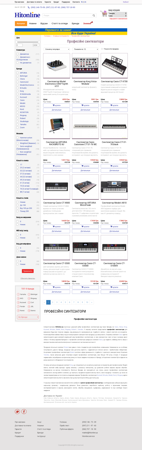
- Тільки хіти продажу (110, 49)
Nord (22, 109)
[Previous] (44, 302)
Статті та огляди (44, 429)
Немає (22, 202)
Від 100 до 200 (26, 208)
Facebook (24, 411)
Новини (40, 426)
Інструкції (41, 436)
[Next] (92, 302)
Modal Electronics (27, 85)
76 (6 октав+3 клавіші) (29, 189)
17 (21, 165)
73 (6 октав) (24, 186)
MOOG (22, 106)
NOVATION (24, 112)
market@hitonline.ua (90, 433)
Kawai (22, 310)
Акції (39, 422)
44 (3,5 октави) (26, 177)
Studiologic (24, 121)
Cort (32, 302)
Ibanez (33, 310)
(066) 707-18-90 (68, 7)
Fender (22, 306)
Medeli (22, 103)
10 (87, 302)
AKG (21, 298)
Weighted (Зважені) (28, 143)
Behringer (24, 76)
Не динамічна (25, 63)
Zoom (22, 127)
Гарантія (48, 2)
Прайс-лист (64, 426)
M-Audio (23, 88)
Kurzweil (23, 97)
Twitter (17, 411)
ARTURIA (23, 73)
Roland (22, 118)
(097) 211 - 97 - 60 (89, 426)
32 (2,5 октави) (26, 171)
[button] (21, 23)
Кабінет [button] (126, 2)
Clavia (22, 79)
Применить (27, 271)
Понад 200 (24, 211)
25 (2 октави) (25, 168)
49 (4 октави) (25, 180)
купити (56, 105)
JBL (32, 306)
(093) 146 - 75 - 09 (89, 422)
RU (82, 2)
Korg (22, 91)
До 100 (23, 205)
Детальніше (56, 110)
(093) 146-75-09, (38, 7)
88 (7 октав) (24, 192)
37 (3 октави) (25, 174)
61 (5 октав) (24, 183)
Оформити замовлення (118, 18)
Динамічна (24, 54)
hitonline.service (88, 436)
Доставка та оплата (34, 2)
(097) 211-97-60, (53, 7)
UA (85, 2)
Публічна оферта (66, 429)
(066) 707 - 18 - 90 (89, 429)
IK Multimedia (25, 94)
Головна (63, 422)
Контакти (76, 2)
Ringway (23, 115)
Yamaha (23, 124)
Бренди (40, 433)
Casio (22, 100)
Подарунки (66, 2)
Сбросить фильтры (28, 278)
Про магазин (19, 2)
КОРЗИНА (104, 14)
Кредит (56, 2)
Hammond (24, 82)
